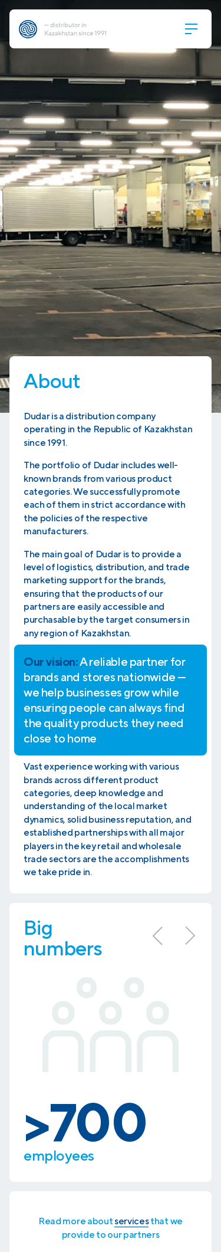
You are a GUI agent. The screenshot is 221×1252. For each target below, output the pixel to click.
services (131, 1221)
